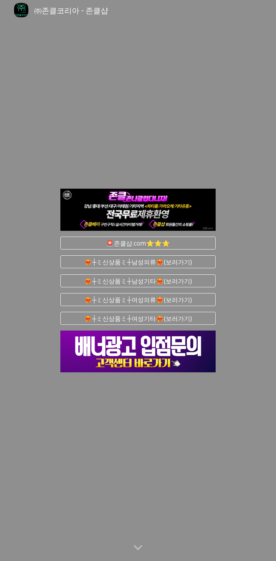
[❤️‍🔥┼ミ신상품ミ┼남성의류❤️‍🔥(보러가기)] (138, 262)
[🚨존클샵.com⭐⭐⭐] (138, 243)
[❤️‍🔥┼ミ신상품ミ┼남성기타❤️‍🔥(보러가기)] (138, 280)
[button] (138, 548)
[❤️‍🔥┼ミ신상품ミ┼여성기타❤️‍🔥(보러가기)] (138, 318)
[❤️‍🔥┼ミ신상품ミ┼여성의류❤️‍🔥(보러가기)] (138, 299)
